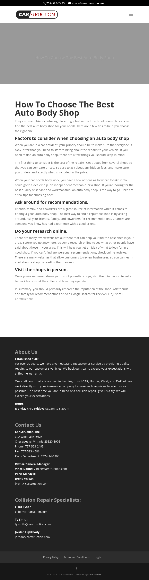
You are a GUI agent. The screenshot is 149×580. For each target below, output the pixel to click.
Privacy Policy (51, 557)
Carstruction (23, 299)
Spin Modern (95, 574)
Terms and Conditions (76, 557)
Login (98, 557)
